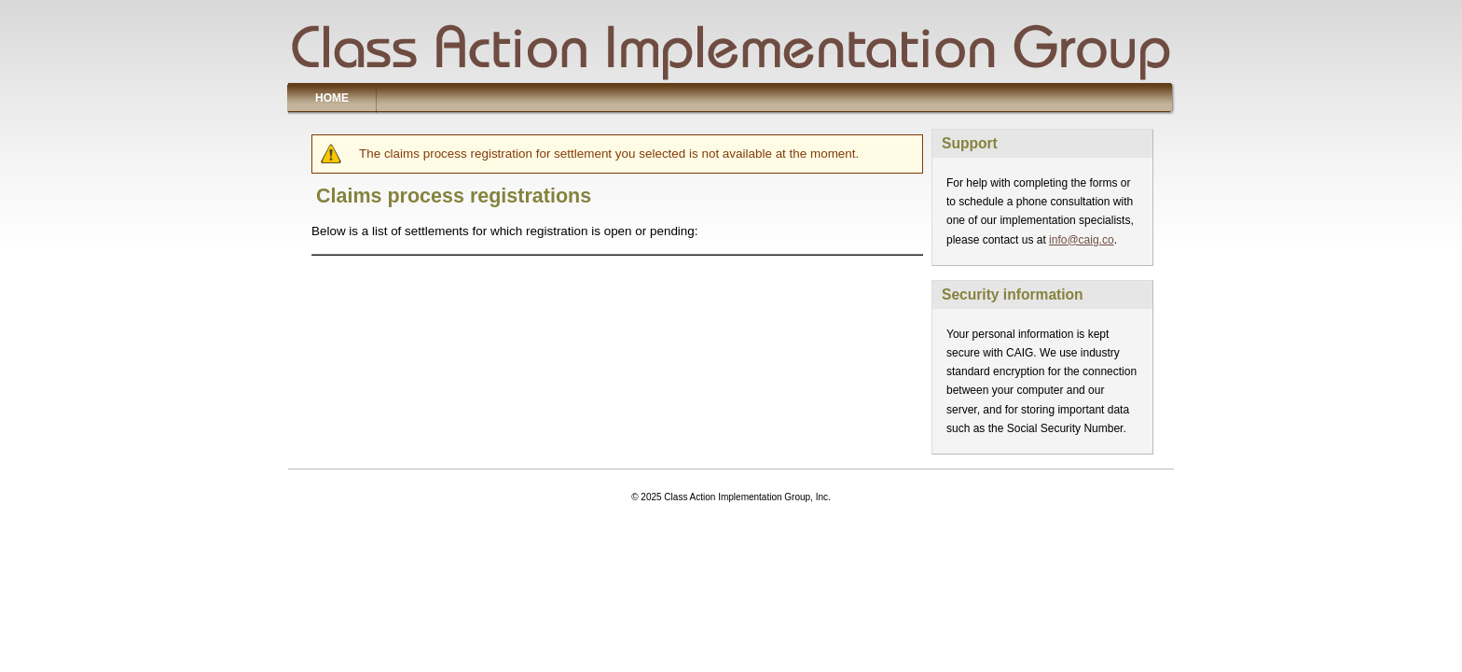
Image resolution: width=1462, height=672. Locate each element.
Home (332, 98)
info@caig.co (1081, 239)
